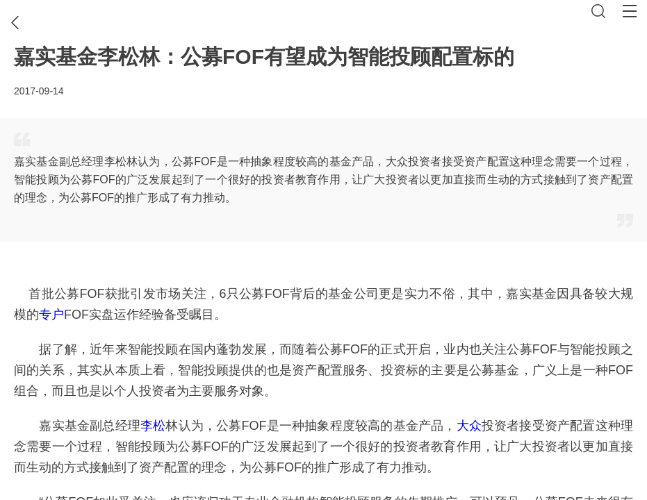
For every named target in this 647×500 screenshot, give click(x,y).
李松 (152, 426)
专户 (51, 315)
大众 (469, 426)
